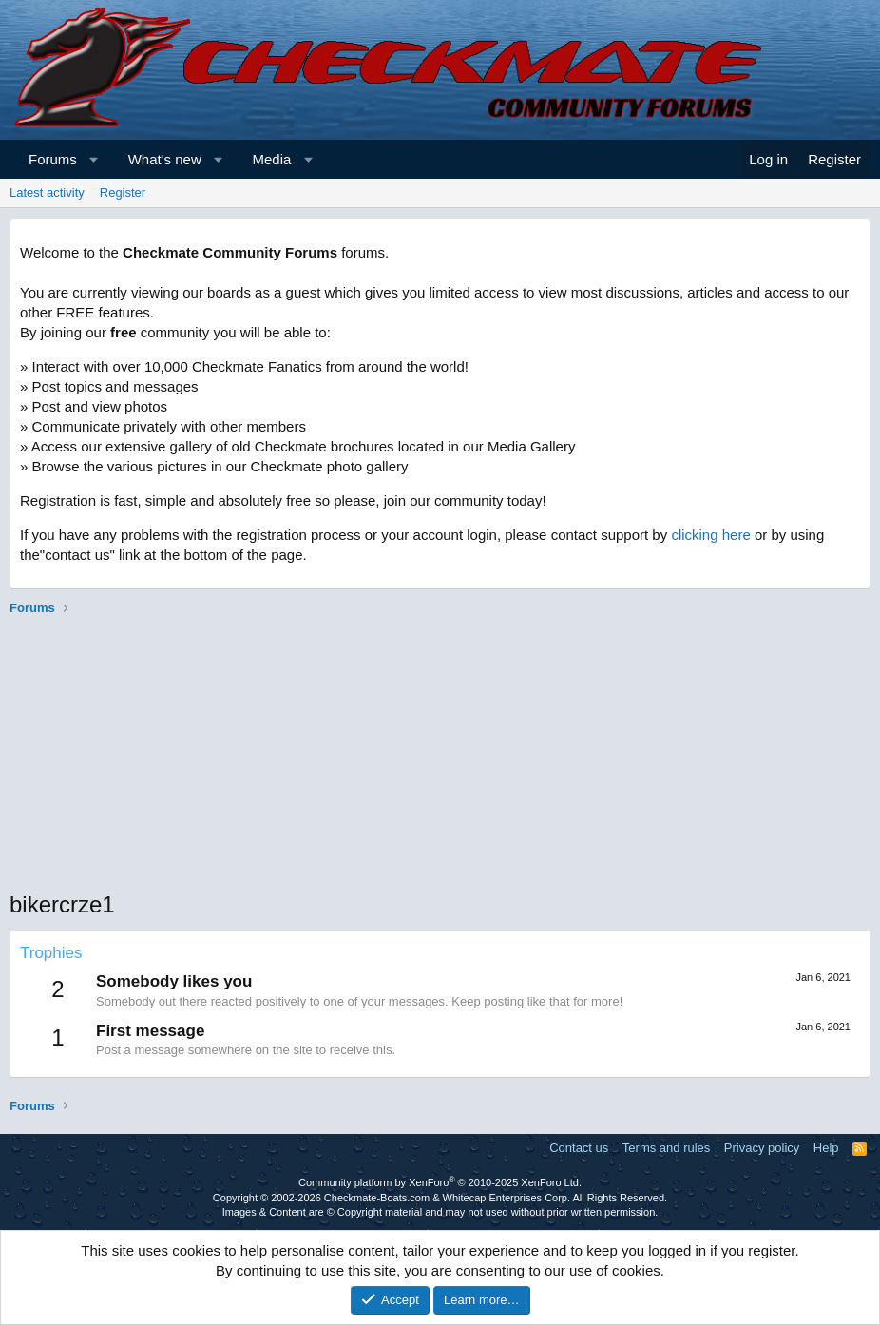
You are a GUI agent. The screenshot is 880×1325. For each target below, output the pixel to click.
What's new (164, 159)
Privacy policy (761, 1148)
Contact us (578, 1148)
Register (122, 192)
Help (826, 1148)
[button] (93, 159)
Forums (53, 159)
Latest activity (47, 192)
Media (272, 159)
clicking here (710, 535)
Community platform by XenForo (440, 1182)
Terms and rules (666, 1148)
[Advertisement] (440, 756)
